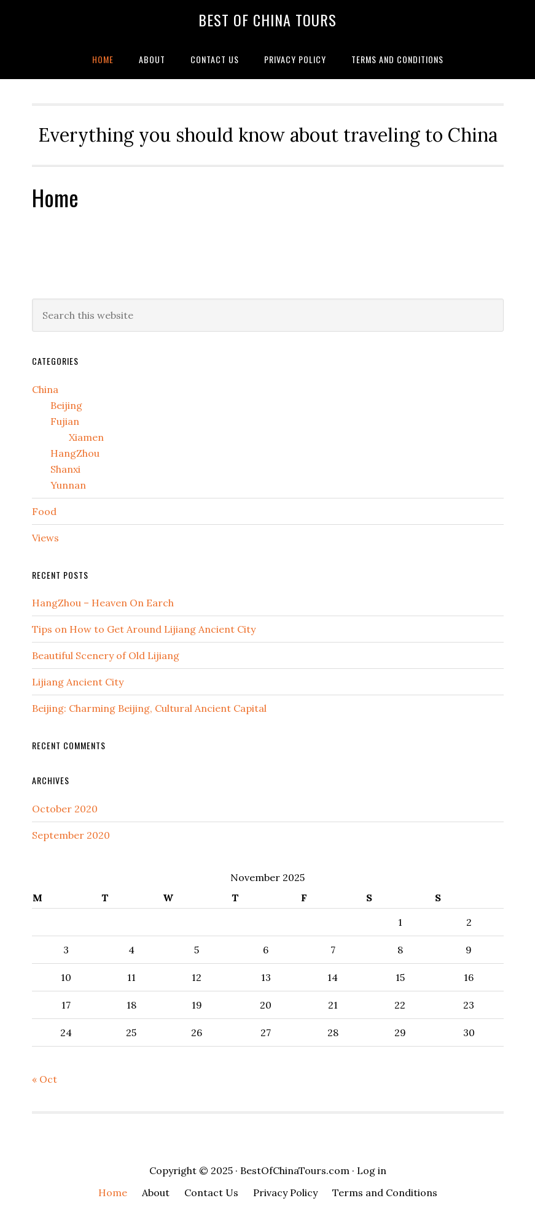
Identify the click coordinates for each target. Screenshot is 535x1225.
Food (44, 511)
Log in (371, 1170)
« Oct (44, 1079)
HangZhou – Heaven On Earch (103, 603)
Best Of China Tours (267, 20)
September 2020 (71, 835)
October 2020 (65, 809)
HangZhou (75, 453)
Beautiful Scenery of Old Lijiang (105, 655)
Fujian (64, 421)
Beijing (66, 405)
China (45, 389)
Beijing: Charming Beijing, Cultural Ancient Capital (149, 708)
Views (45, 538)
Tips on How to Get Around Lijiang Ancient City (144, 629)
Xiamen (86, 437)
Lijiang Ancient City (77, 682)
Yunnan (68, 485)
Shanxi (65, 469)
